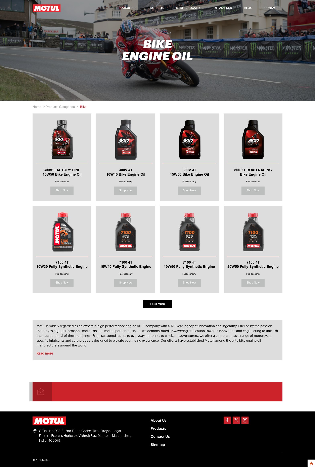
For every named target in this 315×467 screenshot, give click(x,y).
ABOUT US (129, 8)
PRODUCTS (156, 8)
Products (158, 428)
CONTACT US (273, 8)
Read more (45, 353)
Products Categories (60, 106)
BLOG (248, 8)
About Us (159, 420)
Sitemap (158, 444)
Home (37, 106)
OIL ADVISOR (223, 8)
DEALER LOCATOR (188, 8)
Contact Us (160, 436)
